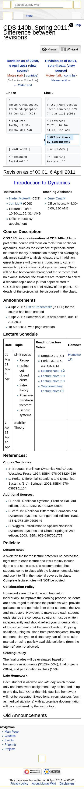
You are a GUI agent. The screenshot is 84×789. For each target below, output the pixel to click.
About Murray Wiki (44, 783)
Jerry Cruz (55, 198)
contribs (31, 75)
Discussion (18, 16)
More (29, 15)
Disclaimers (66, 783)
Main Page (12, 731)
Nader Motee (18, 198)
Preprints (10, 744)
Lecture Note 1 (51, 370)
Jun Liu (14, 203)
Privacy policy (19, 783)
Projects (10, 749)
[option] (49, 49)
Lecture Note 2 (51, 376)
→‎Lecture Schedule (23, 80)
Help (77, 25)
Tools (76, 16)
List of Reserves (37, 307)
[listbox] (60, 49)
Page (7, 16)
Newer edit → (61, 80)
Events (9, 740)
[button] (49, 49)
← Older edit (23, 85)
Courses (10, 735)
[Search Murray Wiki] (38, 5)
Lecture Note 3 (51, 381)
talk (20, 75)
